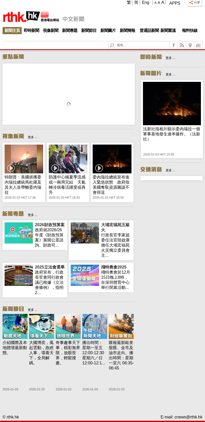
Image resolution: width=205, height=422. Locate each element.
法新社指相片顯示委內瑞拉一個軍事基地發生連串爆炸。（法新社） (171, 134)
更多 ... (32, 137)
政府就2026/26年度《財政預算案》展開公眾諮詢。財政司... (50, 234)
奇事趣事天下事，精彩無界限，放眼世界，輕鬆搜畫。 (68, 352)
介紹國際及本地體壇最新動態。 (15, 347)
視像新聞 (50, 30)
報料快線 (189, 30)
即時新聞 (31, 30)
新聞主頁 (12, 30)
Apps (174, 3)
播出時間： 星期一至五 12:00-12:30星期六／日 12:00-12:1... (93, 352)
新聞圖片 (108, 30)
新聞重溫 (168, 30)
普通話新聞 (149, 30)
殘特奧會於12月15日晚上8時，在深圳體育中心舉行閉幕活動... (116, 277)
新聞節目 (89, 30)
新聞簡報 (127, 30)
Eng (145, 2)
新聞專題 (69, 30)
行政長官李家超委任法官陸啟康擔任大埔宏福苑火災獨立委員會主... (116, 240)
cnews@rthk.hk (188, 417)
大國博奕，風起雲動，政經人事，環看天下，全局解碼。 (41, 352)
